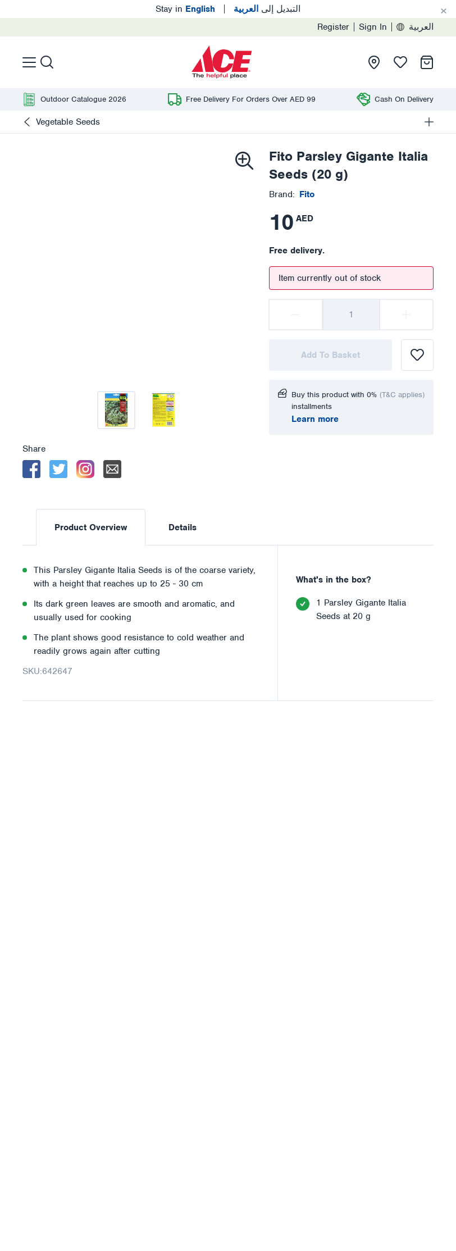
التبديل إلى (267, 9)
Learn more (315, 419)
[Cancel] (444, 11)
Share (33, 448)
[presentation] (221, 62)
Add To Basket (330, 355)
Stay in (185, 9)
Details (182, 527)
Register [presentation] (333, 27)
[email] (112, 469)
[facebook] (31, 469)
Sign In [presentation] (373, 27)
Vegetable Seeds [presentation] (68, 122)
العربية (415, 27)
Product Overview (90, 527)
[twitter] (58, 469)
